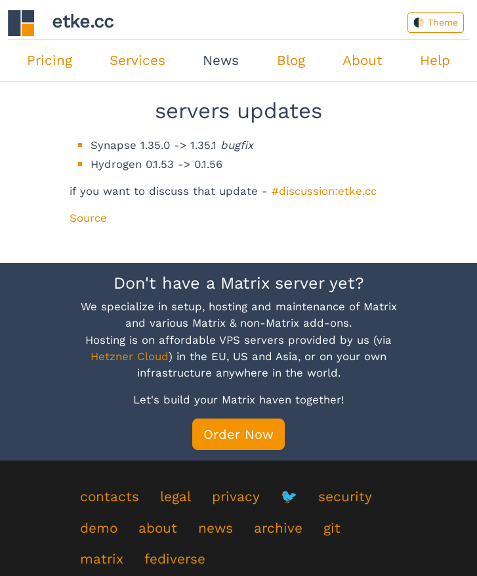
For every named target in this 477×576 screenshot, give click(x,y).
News (221, 60)
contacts (109, 496)
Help (435, 60)
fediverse (174, 559)
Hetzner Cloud (130, 356)
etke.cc (61, 23)
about (157, 528)
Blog (291, 60)
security (345, 496)
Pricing (49, 60)
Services (137, 60)
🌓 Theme (435, 22)
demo (98, 528)
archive (278, 528)
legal (175, 496)
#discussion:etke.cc (324, 190)
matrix (101, 559)
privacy (236, 496)
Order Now (238, 434)
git (332, 528)
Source (88, 217)
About (362, 60)
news (215, 528)
